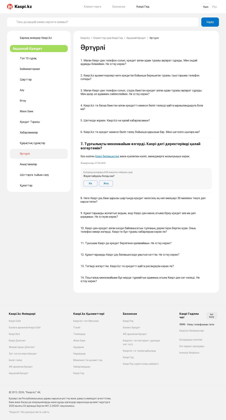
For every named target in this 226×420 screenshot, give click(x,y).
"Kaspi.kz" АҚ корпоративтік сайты (29, 412)
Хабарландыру (81, 366)
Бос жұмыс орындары (191, 346)
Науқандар (79, 353)
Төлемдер (79, 334)
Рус (214, 6)
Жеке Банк (79, 340)
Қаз (205, 6)
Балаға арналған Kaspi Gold (24, 327)
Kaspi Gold (15, 321)
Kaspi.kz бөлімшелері (191, 330)
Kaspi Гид (78, 373)
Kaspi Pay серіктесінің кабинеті (141, 363)
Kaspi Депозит (17, 340)
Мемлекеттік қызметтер (87, 360)
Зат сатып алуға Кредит (23, 353)
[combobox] (106, 22)
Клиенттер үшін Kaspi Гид (108, 38)
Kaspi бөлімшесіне (107, 156)
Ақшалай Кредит (136, 38)
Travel (76, 327)
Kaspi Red (14, 334)
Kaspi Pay (128, 321)
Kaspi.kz (85, 38)
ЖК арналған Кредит (21, 366)
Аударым (78, 347)
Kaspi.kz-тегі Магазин (86, 321)
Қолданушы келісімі (190, 339)
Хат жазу (211, 315)
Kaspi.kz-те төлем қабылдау (139, 350)
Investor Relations (189, 352)
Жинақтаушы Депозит (22, 347)
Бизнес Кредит (131, 327)
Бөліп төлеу (15, 360)
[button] (146, 165)
